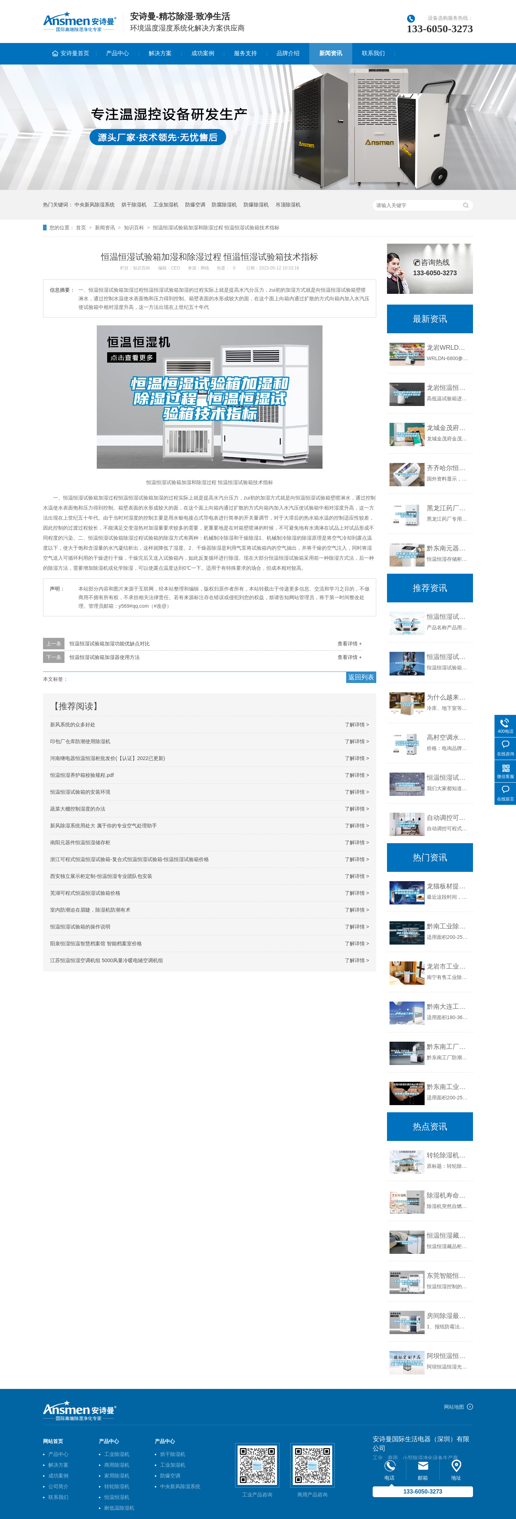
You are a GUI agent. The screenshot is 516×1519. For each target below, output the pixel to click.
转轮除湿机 (116, 1486)
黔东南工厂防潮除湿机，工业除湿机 (448, 1046)
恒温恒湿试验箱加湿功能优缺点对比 (110, 643)
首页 (81, 227)
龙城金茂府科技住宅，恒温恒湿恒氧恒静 (448, 427)
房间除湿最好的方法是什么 (448, 1315)
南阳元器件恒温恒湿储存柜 (80, 842)
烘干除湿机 (134, 204)
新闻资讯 (330, 53)
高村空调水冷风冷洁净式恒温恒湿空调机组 (448, 737)
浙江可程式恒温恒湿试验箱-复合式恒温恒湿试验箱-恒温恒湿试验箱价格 (129, 859)
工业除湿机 (116, 1454)
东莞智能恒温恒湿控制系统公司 (448, 1275)
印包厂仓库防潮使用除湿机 (80, 741)
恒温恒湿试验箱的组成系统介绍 (448, 656)
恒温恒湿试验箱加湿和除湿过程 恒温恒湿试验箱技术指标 (216, 227)
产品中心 (117, 53)
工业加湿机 (165, 204)
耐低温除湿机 (119, 1508)
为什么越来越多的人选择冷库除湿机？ (448, 697)
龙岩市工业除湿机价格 (448, 966)
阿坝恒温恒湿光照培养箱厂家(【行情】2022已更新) (448, 1356)
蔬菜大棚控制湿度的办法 (77, 809)
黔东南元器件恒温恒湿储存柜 (448, 548)
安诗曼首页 (75, 53)
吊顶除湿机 (288, 204)
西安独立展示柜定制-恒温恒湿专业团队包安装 (101, 876)
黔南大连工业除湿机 (448, 1006)
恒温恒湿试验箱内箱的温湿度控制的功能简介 (448, 777)
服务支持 (245, 53)
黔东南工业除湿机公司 (448, 1086)
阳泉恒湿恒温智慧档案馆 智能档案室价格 (96, 943)
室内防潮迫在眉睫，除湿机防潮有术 (90, 910)
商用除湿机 (116, 1465)
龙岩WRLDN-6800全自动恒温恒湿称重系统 (448, 347)
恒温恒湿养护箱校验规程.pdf (82, 775)
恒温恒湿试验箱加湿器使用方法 (105, 657)
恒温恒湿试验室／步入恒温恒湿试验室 (448, 616)
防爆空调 (195, 204)
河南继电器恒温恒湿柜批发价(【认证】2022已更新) (107, 758)
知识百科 (134, 227)
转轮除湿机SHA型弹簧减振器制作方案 (448, 1155)
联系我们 (373, 53)
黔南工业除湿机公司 (448, 926)
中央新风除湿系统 (95, 204)
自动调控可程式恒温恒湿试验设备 (448, 817)
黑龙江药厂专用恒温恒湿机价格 (448, 508)
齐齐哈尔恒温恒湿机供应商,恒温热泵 (448, 468)
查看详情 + (350, 643)
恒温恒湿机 (116, 1497)
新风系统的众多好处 (72, 724)
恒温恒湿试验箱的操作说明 (80, 927)
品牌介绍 (288, 53)
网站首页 (53, 1441)
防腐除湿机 (224, 204)
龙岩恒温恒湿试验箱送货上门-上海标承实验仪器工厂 (448, 387)
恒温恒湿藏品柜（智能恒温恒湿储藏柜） (448, 1235)
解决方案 (160, 53)
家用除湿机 (116, 1476)
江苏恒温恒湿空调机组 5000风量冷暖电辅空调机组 (106, 960)
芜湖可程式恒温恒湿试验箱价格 (85, 893)
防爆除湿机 (256, 204)
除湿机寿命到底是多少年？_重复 (448, 1195)
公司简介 (58, 1486)
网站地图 (454, 1407)
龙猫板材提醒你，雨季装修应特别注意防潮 (448, 886)
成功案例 (202, 53)
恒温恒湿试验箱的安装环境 (80, 792)
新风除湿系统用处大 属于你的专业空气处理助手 (103, 825)
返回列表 (361, 677)
